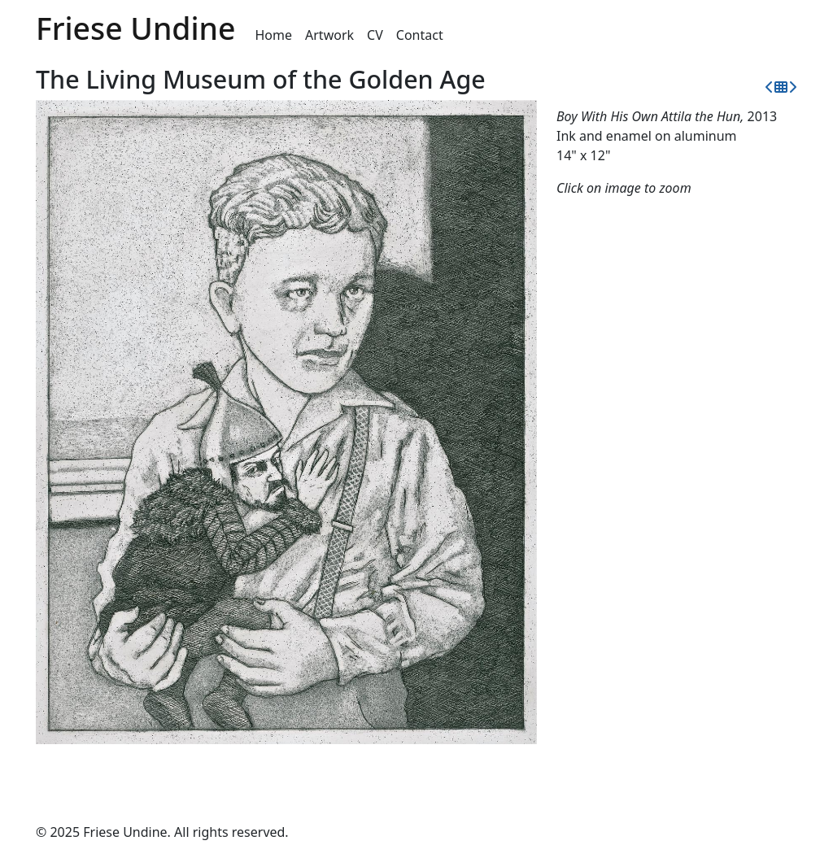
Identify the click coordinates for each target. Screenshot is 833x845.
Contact (419, 35)
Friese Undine (136, 28)
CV (375, 35)
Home (274, 35)
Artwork (329, 35)
